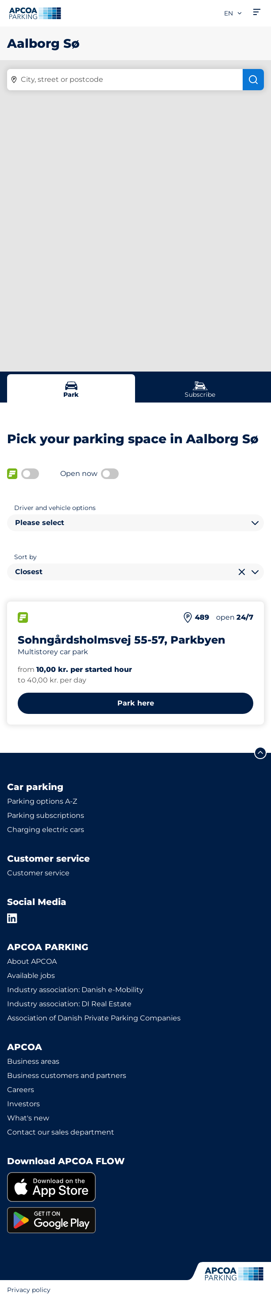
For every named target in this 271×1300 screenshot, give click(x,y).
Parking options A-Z (42, 801)
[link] (135, 1187)
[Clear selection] (241, 572)
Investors (23, 1104)
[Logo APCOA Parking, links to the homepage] (35, 13)
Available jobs (31, 975)
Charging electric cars (45, 829)
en (233, 13)
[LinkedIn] (12, 918)
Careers (20, 1089)
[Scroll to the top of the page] (260, 753)
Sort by (25, 557)
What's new (28, 1118)
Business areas (33, 1061)
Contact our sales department (60, 1132)
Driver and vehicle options (55, 508)
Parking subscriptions (45, 815)
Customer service (38, 873)
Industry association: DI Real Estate (69, 1004)
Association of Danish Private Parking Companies (94, 1018)
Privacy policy (28, 1290)
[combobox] (135, 522)
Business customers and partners (66, 1075)
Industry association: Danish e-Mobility (75, 990)
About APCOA (32, 961)
